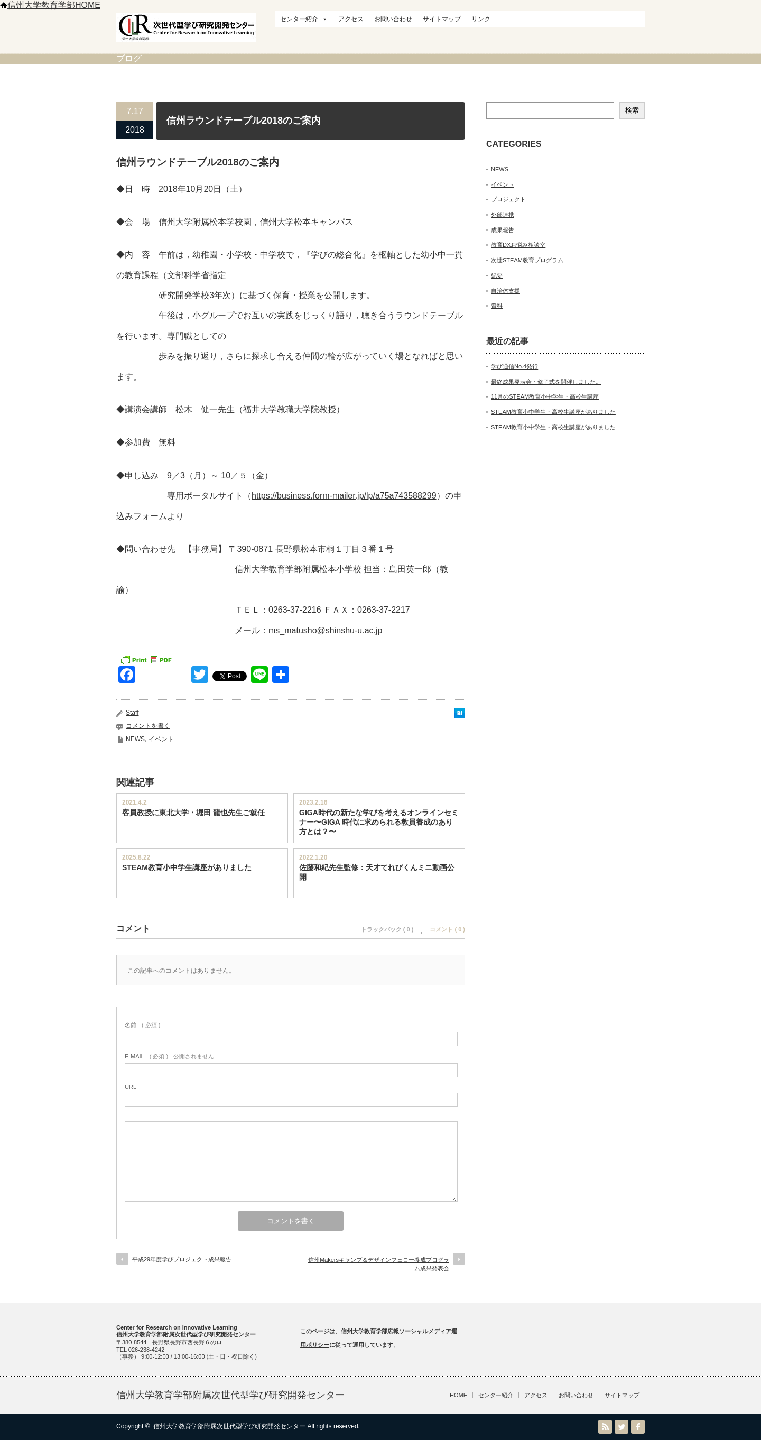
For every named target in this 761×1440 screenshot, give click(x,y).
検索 (632, 110)
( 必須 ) (142, 1025)
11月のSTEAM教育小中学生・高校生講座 (545, 396)
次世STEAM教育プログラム (527, 260)
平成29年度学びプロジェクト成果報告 (181, 1259)
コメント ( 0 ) (447, 929)
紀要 (497, 275)
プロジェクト (508, 199)
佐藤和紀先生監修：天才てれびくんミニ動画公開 (376, 872)
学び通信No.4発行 (514, 366)
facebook (638, 1427)
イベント (161, 739)
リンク (480, 19)
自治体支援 (505, 291)
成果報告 (502, 230)
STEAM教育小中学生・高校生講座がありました (553, 412)
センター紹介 (304, 19)
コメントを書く (148, 726)
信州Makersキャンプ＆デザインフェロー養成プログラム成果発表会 (378, 1264)
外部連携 (502, 214)
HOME (458, 1395)
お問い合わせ (393, 19)
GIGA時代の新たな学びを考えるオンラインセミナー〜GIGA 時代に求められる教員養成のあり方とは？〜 (379, 822)
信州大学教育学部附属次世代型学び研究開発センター (230, 1395)
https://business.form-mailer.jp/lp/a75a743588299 (344, 495)
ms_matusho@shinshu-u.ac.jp (325, 630)
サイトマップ (442, 19)
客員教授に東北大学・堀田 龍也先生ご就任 (193, 812)
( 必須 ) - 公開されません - (171, 1056)
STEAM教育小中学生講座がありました (187, 867)
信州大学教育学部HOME (50, 5)
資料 (497, 305)
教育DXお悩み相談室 (518, 245)
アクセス (351, 19)
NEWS (135, 739)
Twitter (621, 1427)
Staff (132, 712)
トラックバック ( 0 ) (387, 929)
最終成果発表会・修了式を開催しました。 (546, 382)
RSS (605, 1427)
